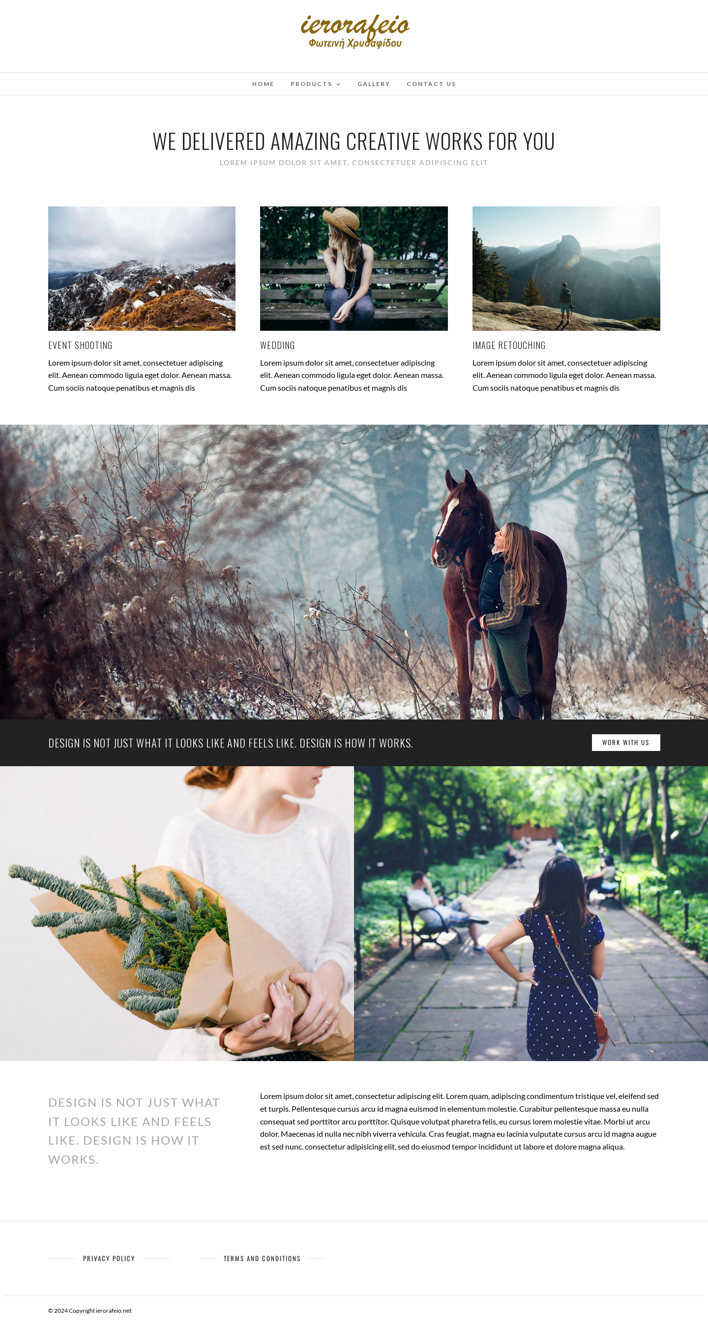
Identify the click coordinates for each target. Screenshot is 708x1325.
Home (263, 83)
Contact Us (431, 83)
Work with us (625, 742)
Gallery (373, 83)
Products (311, 83)
